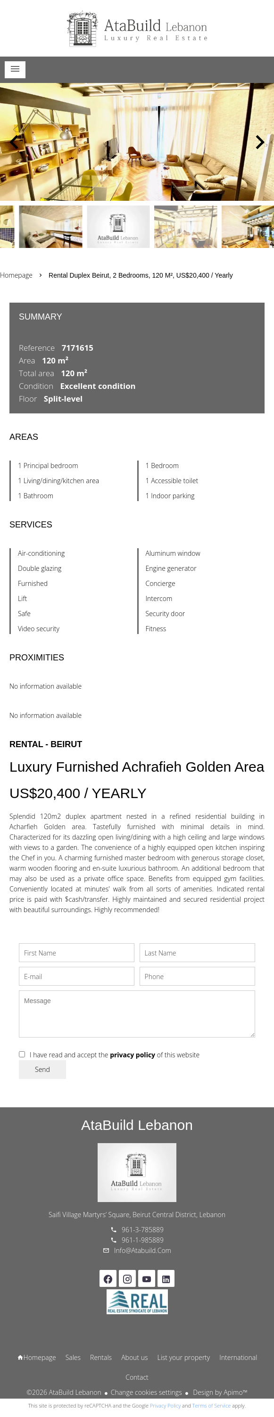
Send (42, 1069)
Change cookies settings (146, 1392)
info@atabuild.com (142, 1250)
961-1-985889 (143, 1240)
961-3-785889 (143, 1229)
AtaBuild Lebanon (137, 1125)
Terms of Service (211, 1405)
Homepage (137, 28)
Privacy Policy (165, 1405)
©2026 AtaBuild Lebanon (63, 1392)
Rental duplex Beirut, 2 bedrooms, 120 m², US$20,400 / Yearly (141, 275)
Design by (219, 1392)
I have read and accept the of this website (114, 1054)
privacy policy (132, 1054)
